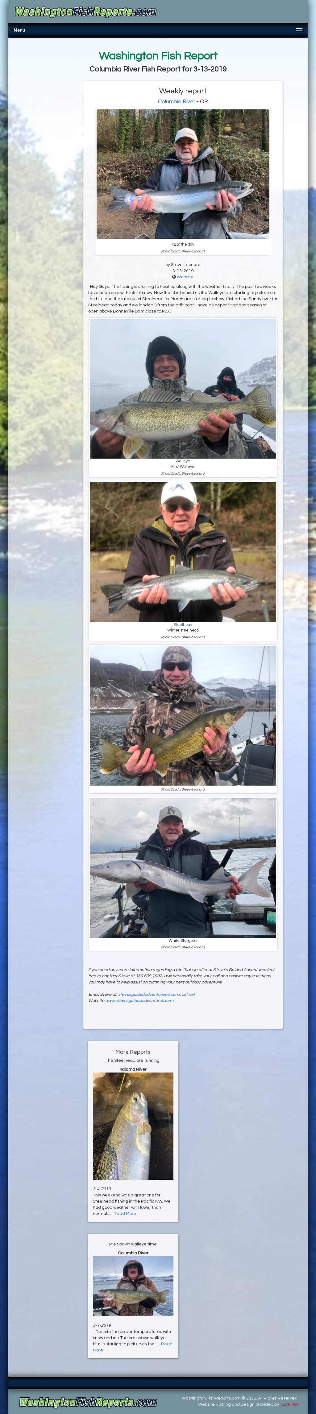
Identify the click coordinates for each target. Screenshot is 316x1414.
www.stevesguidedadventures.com (139, 1001)
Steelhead (182, 625)
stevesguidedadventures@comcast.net (156, 994)
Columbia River (176, 101)
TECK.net (289, 1404)
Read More (125, 1214)
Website (185, 277)
